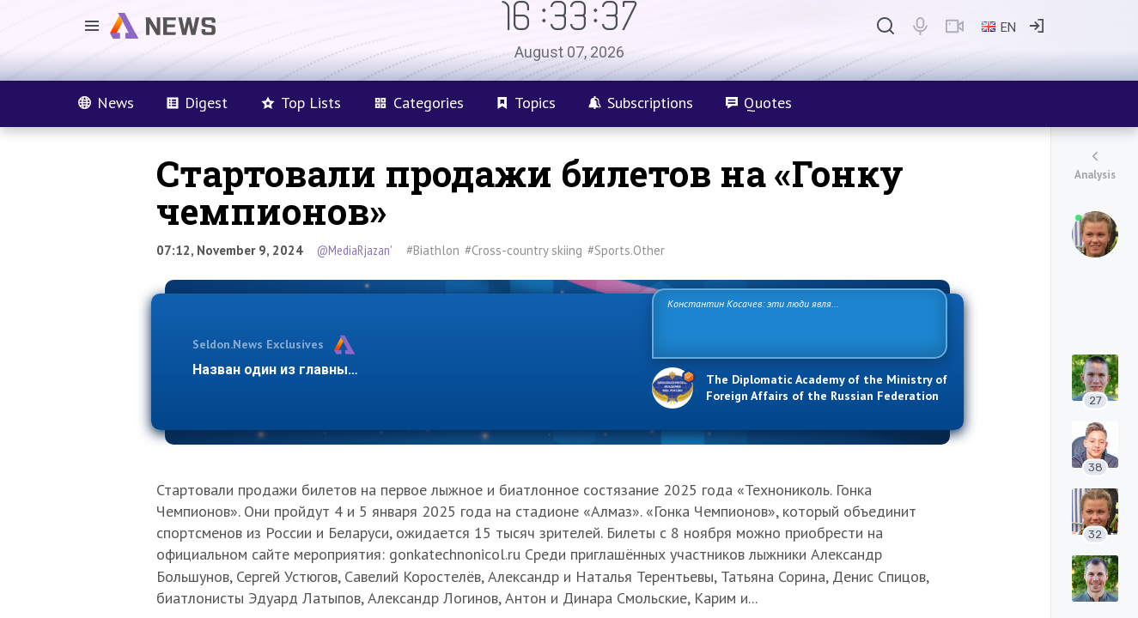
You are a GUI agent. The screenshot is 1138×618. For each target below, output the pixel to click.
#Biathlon (432, 250)
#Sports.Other (626, 250)
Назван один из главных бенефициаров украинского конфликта (408, 369)
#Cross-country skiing (523, 250)
